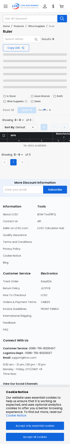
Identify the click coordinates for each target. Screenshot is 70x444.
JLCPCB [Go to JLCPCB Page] (45, 288)
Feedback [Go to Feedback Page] (9, 323)
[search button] (62, 18)
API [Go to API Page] (39, 221)
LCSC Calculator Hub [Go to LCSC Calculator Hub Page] (50, 228)
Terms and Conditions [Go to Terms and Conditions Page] (17, 242)
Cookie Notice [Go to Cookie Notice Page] (12, 256)
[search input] (30, 19)
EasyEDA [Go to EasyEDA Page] (46, 281)
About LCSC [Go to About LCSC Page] (10, 214)
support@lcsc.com (24, 358)
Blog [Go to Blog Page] (5, 262)
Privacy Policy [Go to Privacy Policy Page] (12, 249)
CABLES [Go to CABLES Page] (45, 302)
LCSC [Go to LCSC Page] (44, 295)
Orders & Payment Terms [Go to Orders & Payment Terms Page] (19, 302)
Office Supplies (36, 26)
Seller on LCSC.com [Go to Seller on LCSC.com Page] (15, 228)
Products (19, 26)
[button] (44, 6)
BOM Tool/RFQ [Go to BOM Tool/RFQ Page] (46, 214)
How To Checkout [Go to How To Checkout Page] (14, 295)
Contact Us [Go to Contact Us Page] (10, 221)
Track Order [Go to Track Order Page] (10, 281)
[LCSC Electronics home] (25, 6)
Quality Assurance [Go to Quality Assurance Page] (15, 235)
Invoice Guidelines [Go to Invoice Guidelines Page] (15, 309)
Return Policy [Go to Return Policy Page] (11, 288)
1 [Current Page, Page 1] (13, 162)
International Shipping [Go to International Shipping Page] (17, 316)
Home (6, 26)
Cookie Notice (16, 415)
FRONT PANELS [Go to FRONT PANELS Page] (50, 309)
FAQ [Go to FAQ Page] (5, 329)
